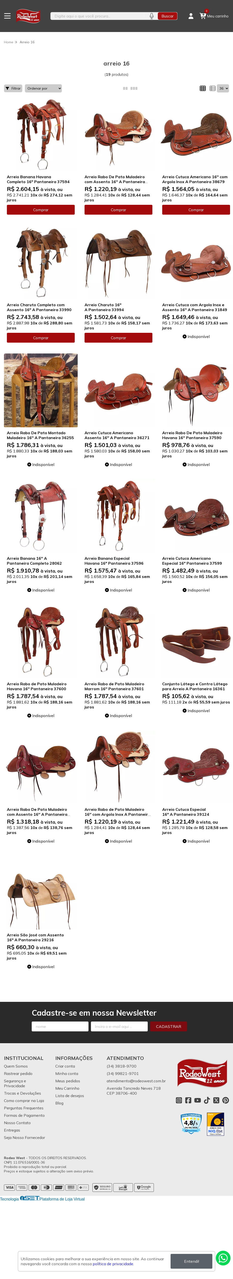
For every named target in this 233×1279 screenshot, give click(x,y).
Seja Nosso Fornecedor (24, 1137)
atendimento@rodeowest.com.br (136, 1080)
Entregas (12, 1130)
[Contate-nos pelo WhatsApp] (223, 1258)
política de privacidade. (113, 1263)
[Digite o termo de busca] (98, 16)
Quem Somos (16, 1066)
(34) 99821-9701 (123, 1073)
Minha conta (66, 1073)
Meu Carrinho (67, 1088)
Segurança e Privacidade (15, 1083)
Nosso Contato (17, 1122)
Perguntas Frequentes (24, 1107)
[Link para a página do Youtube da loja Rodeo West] (197, 1100)
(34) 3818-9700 (121, 1066)
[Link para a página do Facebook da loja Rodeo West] (188, 1100)
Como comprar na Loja (24, 1100)
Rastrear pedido (18, 1073)
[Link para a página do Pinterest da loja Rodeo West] (225, 1100)
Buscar (167, 16)
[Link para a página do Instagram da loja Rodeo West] (178, 1100)
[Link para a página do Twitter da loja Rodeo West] (216, 1100)
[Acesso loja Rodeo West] (191, 16)
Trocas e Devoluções (22, 1093)
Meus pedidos (67, 1080)
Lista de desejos (69, 1095)
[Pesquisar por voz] (151, 16)
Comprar (40, 209)
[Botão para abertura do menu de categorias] (7, 16)
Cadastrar (168, 1026)
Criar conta (65, 1066)
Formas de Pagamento (24, 1115)
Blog (59, 1103)
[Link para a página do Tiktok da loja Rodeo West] (207, 1100)
